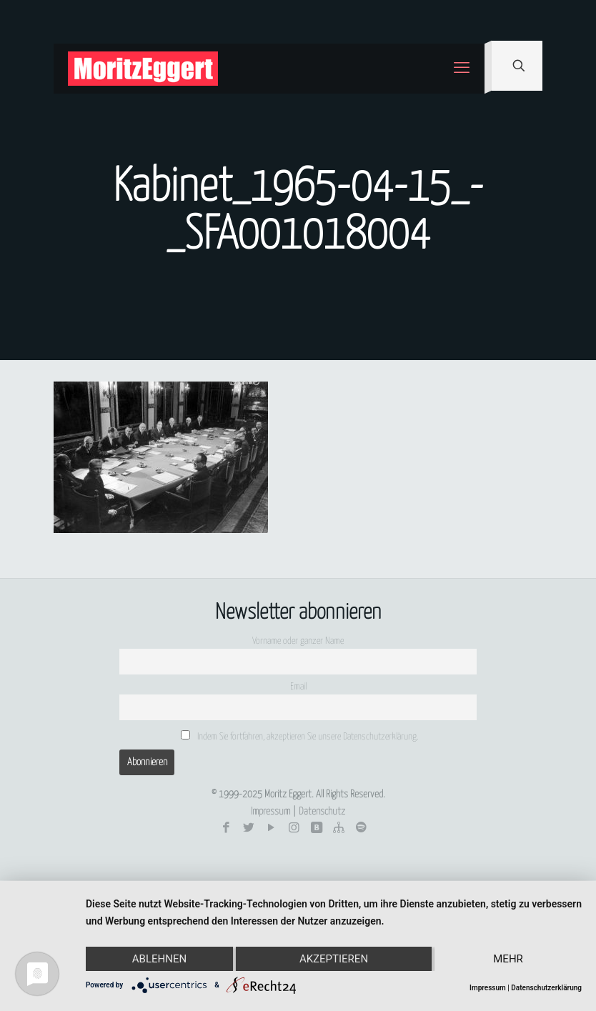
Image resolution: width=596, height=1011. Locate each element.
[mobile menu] (462, 68)
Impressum (270, 812)
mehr (508, 958)
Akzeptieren (333, 958)
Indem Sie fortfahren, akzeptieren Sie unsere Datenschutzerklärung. (299, 736)
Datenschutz (322, 812)
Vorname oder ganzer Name (298, 641)
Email (298, 687)
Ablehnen (159, 958)
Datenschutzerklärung (546, 988)
